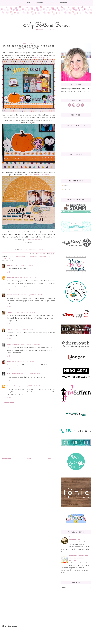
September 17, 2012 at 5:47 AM (23, 361)
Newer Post (6, 458)
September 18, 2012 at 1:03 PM (29, 386)
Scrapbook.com (44, 256)
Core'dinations (13, 256)
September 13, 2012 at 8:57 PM (22, 329)
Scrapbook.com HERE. (34, 240)
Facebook (24, 249)
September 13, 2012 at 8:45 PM (26, 312)
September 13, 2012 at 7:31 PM (30, 295)
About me (39, 2)
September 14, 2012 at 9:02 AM (28, 344)
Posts (65, 185)
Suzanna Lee (12, 386)
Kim (8, 329)
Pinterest (33, 249)
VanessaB (11, 312)
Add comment (8, 403)
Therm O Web (7, 258)
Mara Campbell (13, 295)
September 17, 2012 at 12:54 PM (28, 374)
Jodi (8, 265)
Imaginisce (33, 256)
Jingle (9, 361)
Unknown (10, 277)
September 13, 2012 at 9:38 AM (22, 265)
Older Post (50, 458)
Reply (9, 272)
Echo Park (24, 256)
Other (40, 249)
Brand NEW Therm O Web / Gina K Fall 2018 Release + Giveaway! (79, 558)
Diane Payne (12, 374)
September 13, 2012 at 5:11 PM (26, 277)
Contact (63, 2)
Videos (52, 2)
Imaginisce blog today (40, 58)
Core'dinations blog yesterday (38, 175)
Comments (66, 189)
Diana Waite (12, 344)
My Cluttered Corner (46, 25)
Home (28, 2)
